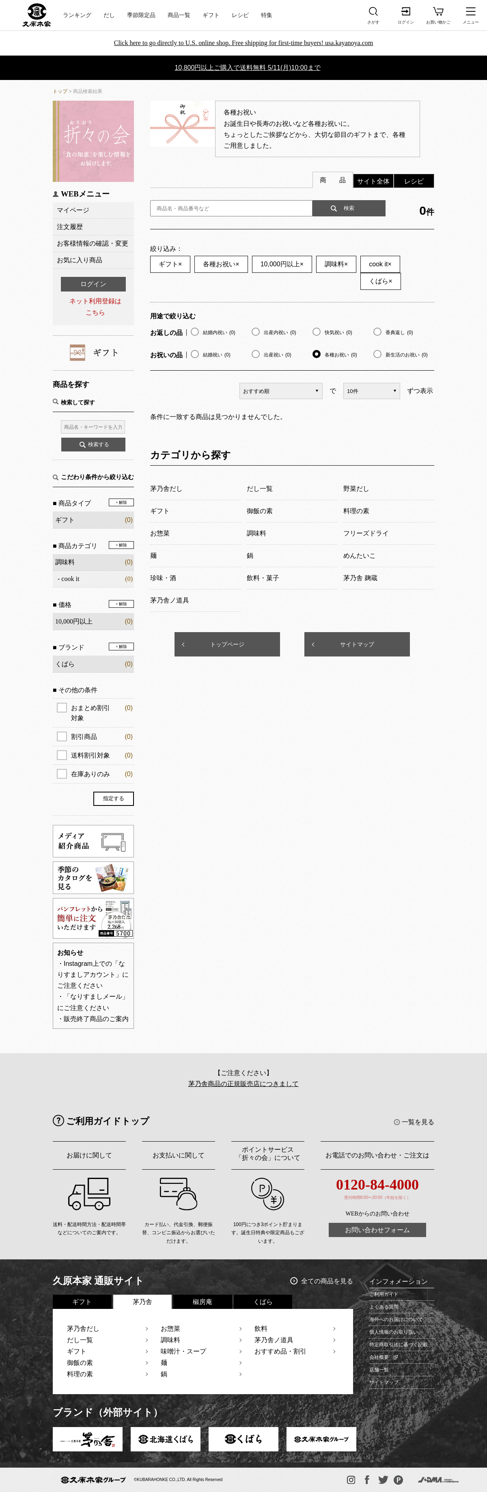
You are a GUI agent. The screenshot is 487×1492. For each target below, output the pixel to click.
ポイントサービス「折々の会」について (267, 1153)
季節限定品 (141, 15)
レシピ (240, 15)
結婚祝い (217, 355)
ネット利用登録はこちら (95, 306)
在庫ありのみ (102, 774)
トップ (60, 91)
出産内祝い (280, 332)
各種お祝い (221, 264)
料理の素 (80, 1374)
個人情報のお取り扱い (393, 1332)
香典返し (399, 332)
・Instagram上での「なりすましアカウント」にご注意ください (93, 974)
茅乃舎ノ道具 (273, 1340)
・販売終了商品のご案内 (93, 1018)
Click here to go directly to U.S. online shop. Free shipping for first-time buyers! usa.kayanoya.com (243, 42)
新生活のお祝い (407, 355)
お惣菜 (170, 1328)
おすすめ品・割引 (280, 1351)
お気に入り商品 (79, 260)
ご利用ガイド (384, 1294)
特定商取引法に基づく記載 (398, 1344)
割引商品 (102, 737)
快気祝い (338, 332)
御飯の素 (80, 1362)
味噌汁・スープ (183, 1351)
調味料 (65, 562)
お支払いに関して (179, 1155)
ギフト (211, 15)
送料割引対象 (102, 755)
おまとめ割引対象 (102, 712)
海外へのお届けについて (396, 1319)
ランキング (77, 15)
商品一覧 (179, 15)
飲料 (260, 1328)
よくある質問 (384, 1307)
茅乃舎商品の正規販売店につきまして (243, 1083)
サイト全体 (373, 181)
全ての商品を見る (327, 1281)
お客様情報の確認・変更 (92, 243)
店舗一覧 (379, 1370)
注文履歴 (70, 226)
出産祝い (277, 355)
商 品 (333, 180)
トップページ (227, 644)
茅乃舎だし (83, 1328)
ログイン (93, 284)
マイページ (73, 210)
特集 (266, 15)
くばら (380, 281)
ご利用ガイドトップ (107, 1121)
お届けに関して (89, 1155)
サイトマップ (357, 644)
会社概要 (379, 1357)
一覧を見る (418, 1121)
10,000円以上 (282, 264)
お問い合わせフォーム (377, 1229)
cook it (70, 578)
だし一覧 (80, 1340)
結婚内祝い (219, 332)
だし (109, 15)
